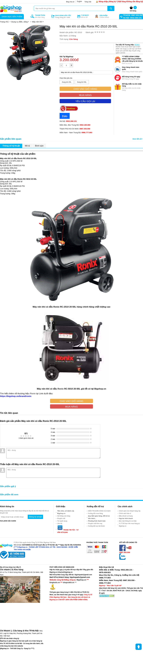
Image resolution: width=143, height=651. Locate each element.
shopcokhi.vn (68, 582)
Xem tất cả (137, 139)
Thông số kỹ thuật (11, 146)
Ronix (61, 388)
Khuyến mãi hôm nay (95, 523)
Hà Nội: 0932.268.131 (132, 18)
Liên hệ (59, 523)
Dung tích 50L (82, 82)
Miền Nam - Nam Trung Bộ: (76, 133)
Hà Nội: (68, 121)
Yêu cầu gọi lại (85, 101)
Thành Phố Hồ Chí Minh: (75, 129)
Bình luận (39, 146)
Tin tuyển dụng (62, 521)
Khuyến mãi (61, 518)
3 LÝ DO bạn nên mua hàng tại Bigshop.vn (129, 525)
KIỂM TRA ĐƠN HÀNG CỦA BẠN (99, 511)
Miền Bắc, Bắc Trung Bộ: (75, 125)
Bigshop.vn (81, 580)
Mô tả (27, 146)
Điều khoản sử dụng (126, 516)
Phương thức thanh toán (96, 521)
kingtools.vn (55, 582)
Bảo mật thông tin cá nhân (128, 521)
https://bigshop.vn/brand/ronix (15, 396)
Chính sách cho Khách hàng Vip (129, 511)
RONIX (137, 45)
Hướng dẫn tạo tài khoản (96, 526)
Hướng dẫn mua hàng (95, 513)
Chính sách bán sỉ (125, 513)
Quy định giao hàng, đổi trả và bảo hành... (99, 517)
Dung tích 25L (66, 82)
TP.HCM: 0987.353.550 (133, 15)
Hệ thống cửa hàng (63, 516)
